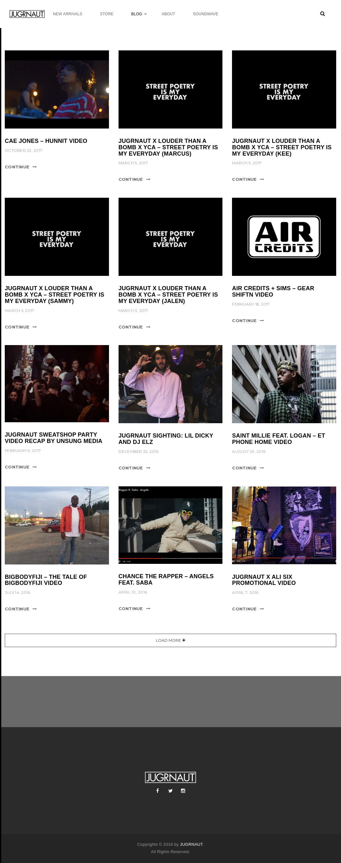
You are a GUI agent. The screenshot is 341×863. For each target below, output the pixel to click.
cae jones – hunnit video (46, 141)
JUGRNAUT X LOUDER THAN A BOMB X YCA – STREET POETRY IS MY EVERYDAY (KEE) (281, 147)
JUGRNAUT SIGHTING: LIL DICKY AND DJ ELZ (166, 438)
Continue (17, 166)
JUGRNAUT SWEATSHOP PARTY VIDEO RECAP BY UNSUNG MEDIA (53, 438)
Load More (168, 640)
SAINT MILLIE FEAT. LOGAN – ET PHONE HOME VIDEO (278, 438)
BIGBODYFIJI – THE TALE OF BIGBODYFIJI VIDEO (46, 580)
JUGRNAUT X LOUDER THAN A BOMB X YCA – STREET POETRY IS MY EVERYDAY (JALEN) (168, 294)
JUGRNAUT (191, 844)
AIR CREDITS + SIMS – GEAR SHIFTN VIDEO (273, 291)
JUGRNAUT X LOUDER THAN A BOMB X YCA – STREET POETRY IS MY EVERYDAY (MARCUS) (168, 147)
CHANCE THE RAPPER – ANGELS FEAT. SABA (166, 579)
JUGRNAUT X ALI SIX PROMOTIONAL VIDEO (264, 580)
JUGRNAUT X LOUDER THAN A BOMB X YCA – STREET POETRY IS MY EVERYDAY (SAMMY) (54, 294)
